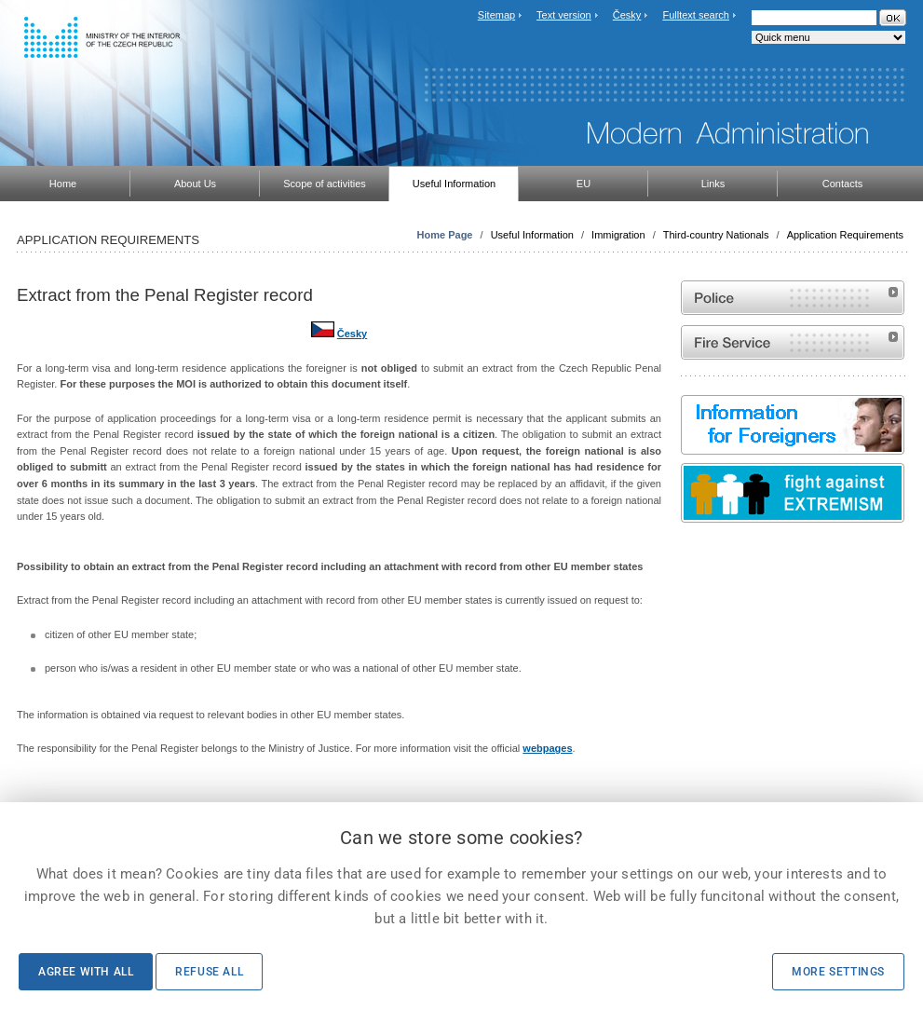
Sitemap (496, 14)
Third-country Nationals (716, 234)
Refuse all (209, 971)
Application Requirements (845, 234)
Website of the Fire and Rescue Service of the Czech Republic (792, 342)
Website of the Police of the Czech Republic (792, 297)
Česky (627, 14)
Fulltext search (695, 14)
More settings (838, 971)
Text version (563, 14)
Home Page (445, 234)
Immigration (618, 234)
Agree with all (85, 971)
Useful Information (532, 234)
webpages (547, 748)
